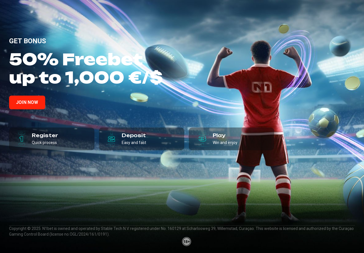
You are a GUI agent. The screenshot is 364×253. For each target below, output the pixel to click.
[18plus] (186, 241)
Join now (27, 102)
